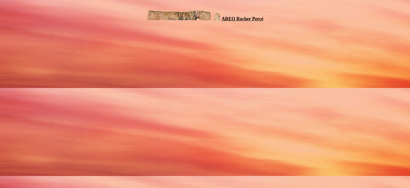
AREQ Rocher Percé (242, 18)
